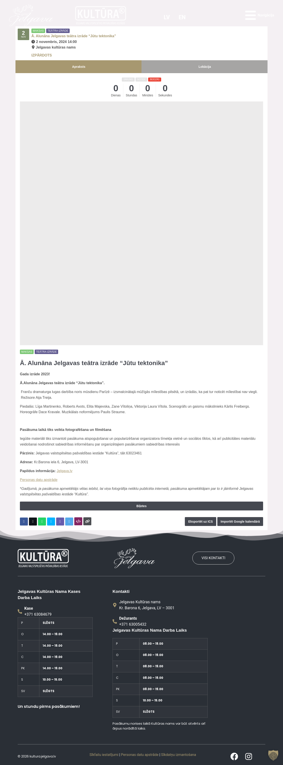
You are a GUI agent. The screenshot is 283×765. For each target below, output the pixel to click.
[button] (273, 755)
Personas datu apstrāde (38, 480)
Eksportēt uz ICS (200, 521)
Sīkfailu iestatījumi (104, 755)
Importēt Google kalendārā (240, 521)
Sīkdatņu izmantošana (178, 755)
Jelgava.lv (64, 471)
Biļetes (141, 506)
